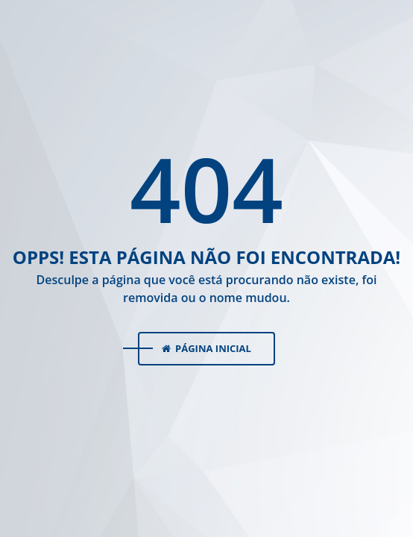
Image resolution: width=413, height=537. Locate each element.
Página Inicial (206, 348)
